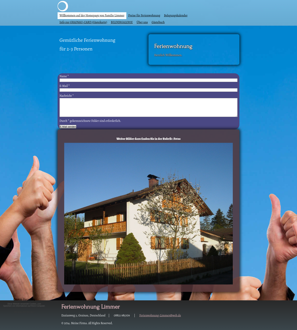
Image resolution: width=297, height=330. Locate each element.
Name (64, 76)
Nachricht (66, 96)
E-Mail (64, 86)
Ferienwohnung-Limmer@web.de (160, 315)
